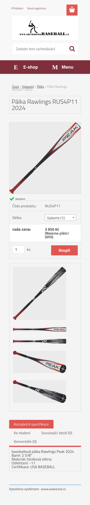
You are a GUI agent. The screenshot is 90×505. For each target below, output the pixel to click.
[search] (72, 48)
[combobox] (60, 217)
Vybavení (28, 86)
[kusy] (18, 249)
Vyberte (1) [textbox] (56, 218)
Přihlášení (17, 8)
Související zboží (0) (56, 433)
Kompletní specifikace (31, 424)
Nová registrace (36, 8)
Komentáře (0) (25, 441)
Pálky (40, 86)
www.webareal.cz (53, 488)
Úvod (15, 86)
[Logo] (45, 28)
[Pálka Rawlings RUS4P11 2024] (45, 124)
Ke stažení (22, 433)
